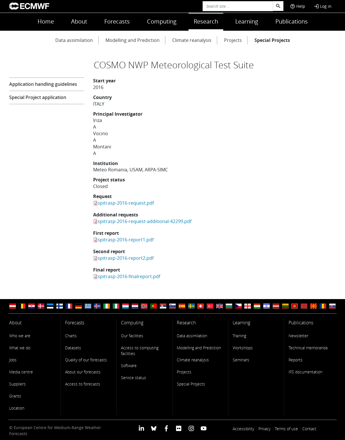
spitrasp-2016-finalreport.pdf (129, 276)
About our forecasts (83, 372)
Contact (309, 428)
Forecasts (117, 21)
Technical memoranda (308, 347)
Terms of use (286, 428)
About (79, 21)
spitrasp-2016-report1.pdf (126, 240)
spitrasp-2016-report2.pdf (126, 258)
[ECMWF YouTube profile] (203, 428)
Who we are (19, 335)
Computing (162, 21)
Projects (233, 40)
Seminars (241, 360)
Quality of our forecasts (86, 360)
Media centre (21, 372)
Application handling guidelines (43, 84)
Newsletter (298, 335)
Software (129, 365)
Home (46, 21)
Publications (291, 21)
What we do (19, 347)
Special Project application (37, 97)
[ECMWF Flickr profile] (178, 428)
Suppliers (17, 384)
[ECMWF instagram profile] (191, 428)
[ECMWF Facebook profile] (166, 428)
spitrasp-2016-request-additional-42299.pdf (144, 221)
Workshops (243, 347)
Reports (296, 360)
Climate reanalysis (191, 40)
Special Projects (272, 40)
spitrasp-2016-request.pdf (126, 203)
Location (16, 408)
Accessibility (243, 428)
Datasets (73, 347)
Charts (71, 335)
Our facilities (132, 335)
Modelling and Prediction (132, 40)
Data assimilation (74, 40)
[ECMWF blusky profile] (154, 428)
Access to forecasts (82, 384)
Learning (246, 21)
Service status (133, 377)
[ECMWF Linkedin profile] (141, 428)
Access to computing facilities (139, 350)
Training (239, 335)
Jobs (13, 360)
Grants (15, 396)
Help (297, 6)
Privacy (264, 428)
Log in (323, 6)
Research (206, 21)
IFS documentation (305, 372)
